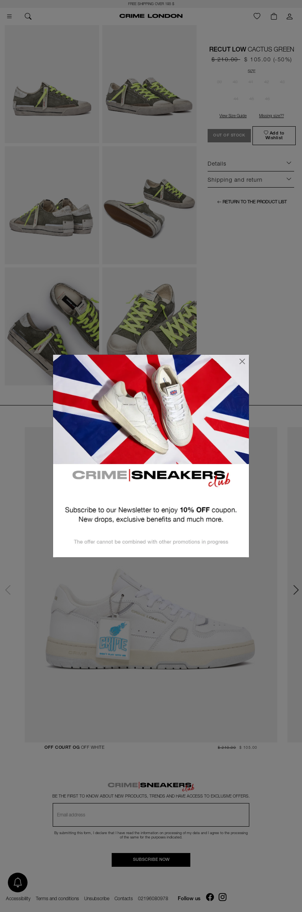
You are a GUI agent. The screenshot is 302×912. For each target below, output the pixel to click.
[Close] (242, 361)
